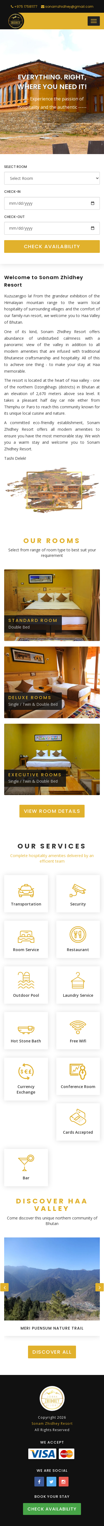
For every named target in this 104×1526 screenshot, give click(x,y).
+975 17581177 (24, 6)
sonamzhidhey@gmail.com (67, 6)
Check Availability (52, 246)
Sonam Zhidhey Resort (52, 1423)
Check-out (14, 216)
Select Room (15, 166)
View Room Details (52, 811)
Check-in (12, 191)
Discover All (52, 1351)
